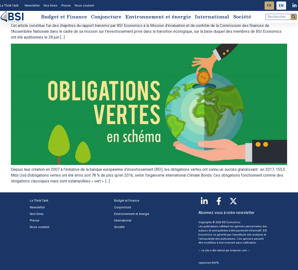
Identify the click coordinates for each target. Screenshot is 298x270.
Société (242, 16)
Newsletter (32, 5)
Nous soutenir (84, 5)
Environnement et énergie (158, 16)
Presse (66, 5)
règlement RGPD (208, 262)
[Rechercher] (293, 17)
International (212, 16)
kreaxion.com (238, 250)
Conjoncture (106, 16)
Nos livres (50, 5)
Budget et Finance (64, 16)
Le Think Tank (10, 5)
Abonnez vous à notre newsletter (226, 212)
